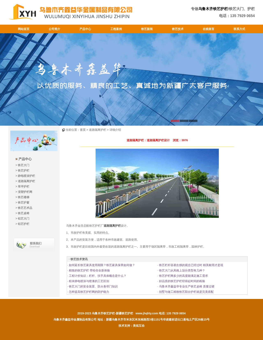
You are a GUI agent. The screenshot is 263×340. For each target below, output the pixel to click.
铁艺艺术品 (25, 207)
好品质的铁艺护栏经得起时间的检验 (182, 281)
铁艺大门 (23, 165)
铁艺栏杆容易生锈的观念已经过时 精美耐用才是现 (191, 265)
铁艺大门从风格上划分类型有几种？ (182, 270)
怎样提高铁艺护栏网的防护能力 (89, 291)
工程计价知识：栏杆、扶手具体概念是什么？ (97, 275)
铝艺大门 (23, 218)
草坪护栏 (23, 186)
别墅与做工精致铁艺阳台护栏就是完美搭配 (186, 291)
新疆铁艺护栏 (124, 313)
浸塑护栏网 (25, 191)
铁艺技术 (177, 29)
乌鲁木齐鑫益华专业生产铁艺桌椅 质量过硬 (187, 286)
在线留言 (208, 29)
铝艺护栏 (23, 223)
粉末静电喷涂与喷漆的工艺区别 (89, 281)
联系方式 (239, 29)
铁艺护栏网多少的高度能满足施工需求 (183, 275)
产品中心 (85, 29)
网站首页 (23, 29)
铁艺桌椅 (23, 213)
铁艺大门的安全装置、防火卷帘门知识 (93, 286)
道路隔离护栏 (26, 181)
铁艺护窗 (23, 202)
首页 (83, 129)
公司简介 (54, 29)
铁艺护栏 (23, 170)
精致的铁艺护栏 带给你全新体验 (89, 270)
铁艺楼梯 (23, 197)
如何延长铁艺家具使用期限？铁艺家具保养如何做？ (102, 265)
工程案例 (116, 29)
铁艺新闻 (147, 29)
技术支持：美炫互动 (131, 325)
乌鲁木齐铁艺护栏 (213, 9)
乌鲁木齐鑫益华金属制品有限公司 (75, 319)
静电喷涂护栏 (26, 175)
